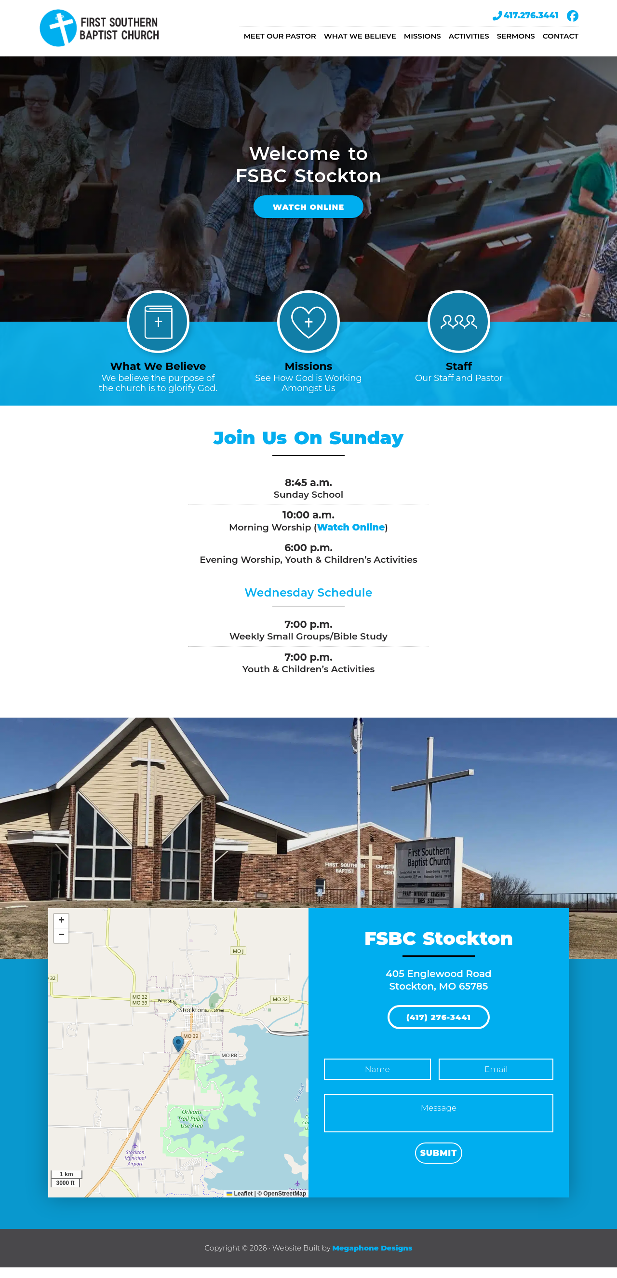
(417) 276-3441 (438, 1028)
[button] (178, 1054)
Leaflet (240, 1203)
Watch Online (308, 212)
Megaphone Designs (372, 1258)
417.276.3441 (525, 16)
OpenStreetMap (284, 1203)
